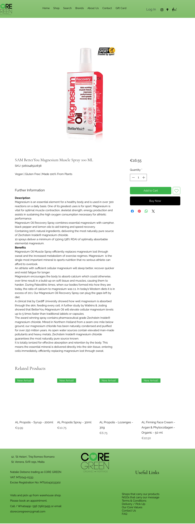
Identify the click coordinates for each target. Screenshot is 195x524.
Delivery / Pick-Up (133, 504)
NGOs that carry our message (140, 497)
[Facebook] (173, 10)
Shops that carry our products (140, 494)
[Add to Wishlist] (176, 190)
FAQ (124, 514)
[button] (175, 9)
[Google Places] (167, 10)
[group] (98, 412)
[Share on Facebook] (132, 211)
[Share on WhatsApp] (146, 211)
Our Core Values (132, 507)
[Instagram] (162, 10)
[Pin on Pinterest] (139, 211)
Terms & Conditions (134, 500)
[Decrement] (132, 177)
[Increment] (144, 177)
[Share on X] (153, 211)
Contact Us (129, 510)
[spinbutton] (138, 177)
